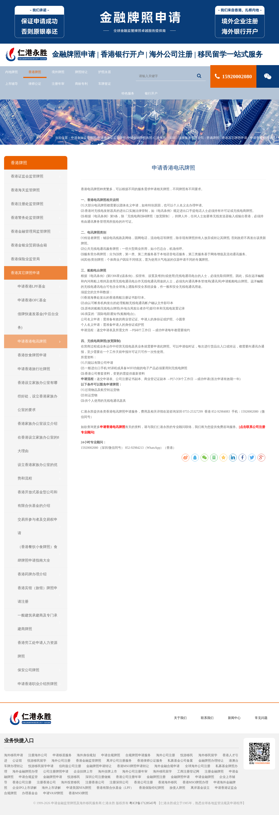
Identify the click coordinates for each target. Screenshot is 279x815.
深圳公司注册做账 (98, 777)
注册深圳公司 (119, 782)
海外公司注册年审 (135, 771)
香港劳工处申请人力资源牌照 (39, 649)
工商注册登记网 (188, 771)
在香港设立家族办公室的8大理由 (39, 444)
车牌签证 (104, 83)
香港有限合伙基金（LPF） (115, 787)
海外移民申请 (13, 755)
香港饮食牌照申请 (39, 355)
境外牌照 (58, 72)
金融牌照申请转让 (99, 766)
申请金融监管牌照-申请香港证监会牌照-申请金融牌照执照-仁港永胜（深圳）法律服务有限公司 (137, 137)
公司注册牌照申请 (55, 771)
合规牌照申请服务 (138, 755)
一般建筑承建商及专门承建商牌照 (39, 622)
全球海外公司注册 (197, 766)
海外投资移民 (70, 782)
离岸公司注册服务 (119, 760)
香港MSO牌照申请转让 (133, 766)
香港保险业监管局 (36, 259)
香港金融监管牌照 (88, 760)
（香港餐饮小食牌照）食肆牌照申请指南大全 (39, 553)
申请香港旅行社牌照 (39, 369)
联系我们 (207, 718)
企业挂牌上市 (83, 771)
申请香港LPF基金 (39, 286)
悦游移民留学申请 (41, 766)
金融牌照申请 (52, 777)
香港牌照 (34, 72)
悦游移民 (186, 755)
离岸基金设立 (200, 787)
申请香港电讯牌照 (262, 137)
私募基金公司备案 (180, 760)
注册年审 (58, 83)
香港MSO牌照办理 (195, 782)
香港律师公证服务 (149, 760)
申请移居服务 (62, 755)
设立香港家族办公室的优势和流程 (39, 471)
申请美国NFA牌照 (78, 787)
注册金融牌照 (214, 771)
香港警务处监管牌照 (36, 218)
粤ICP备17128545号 (142, 803)
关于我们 (180, 718)
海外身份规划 (86, 755)
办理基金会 (30, 793)
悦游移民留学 (36, 760)
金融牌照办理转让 (211, 760)
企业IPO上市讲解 (24, 787)
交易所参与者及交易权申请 (39, 526)
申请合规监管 (28, 777)
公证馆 (17, 760)
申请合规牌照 (110, 755)
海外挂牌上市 (107, 771)
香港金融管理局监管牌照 (36, 231)
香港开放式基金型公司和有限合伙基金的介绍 (39, 499)
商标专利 (81, 83)
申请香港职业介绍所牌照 (39, 684)
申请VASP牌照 (53, 793)
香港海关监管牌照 (36, 190)
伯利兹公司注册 (70, 766)
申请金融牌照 (204, 777)
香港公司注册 (21, 782)
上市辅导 (11, 83)
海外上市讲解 (51, 787)
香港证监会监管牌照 (36, 176)
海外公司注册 (165, 755)
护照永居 (104, 72)
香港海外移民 (167, 782)
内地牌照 (11, 72)
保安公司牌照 (39, 670)
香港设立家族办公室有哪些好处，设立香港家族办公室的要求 (39, 396)
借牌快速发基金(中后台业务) (39, 320)
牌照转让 (81, 72)
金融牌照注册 (156, 777)
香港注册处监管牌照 (36, 204)
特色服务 (128, 93)
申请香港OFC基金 (39, 300)
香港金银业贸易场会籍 (36, 245)
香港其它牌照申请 (234, 137)
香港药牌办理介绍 (39, 574)
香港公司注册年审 (128, 777)
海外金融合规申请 (167, 766)
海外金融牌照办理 (25, 771)
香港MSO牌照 (78, 793)
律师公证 (34, 83)
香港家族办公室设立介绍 (39, 424)
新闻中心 (234, 718)
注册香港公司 (46, 782)
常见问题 (261, 718)
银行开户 (151, 93)
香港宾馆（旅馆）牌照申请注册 (39, 594)
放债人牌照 (177, 787)
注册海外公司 (37, 755)
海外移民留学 (207, 755)
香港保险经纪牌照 (151, 787)
